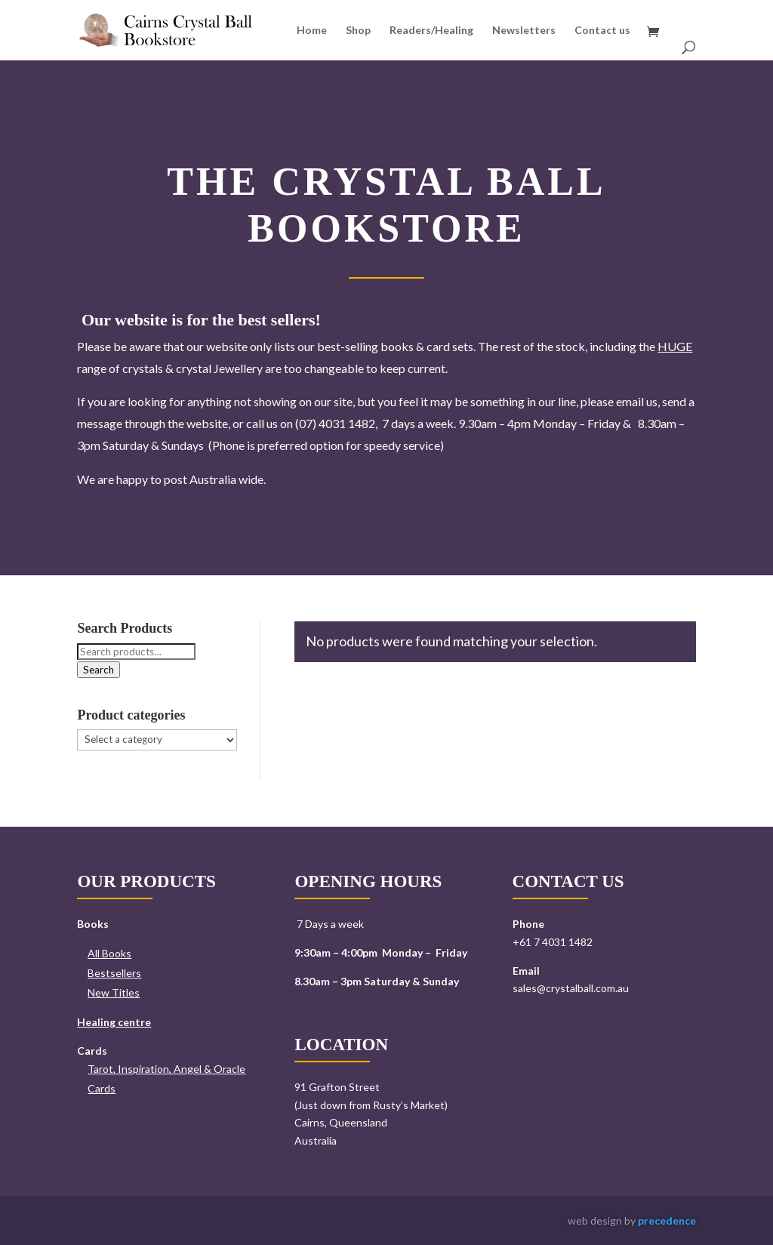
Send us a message (566, 1042)
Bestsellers (114, 972)
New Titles (114, 992)
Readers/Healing (431, 30)
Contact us (602, 30)
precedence (667, 1220)
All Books (109, 953)
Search (98, 670)
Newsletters (524, 30)
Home (312, 30)
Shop (358, 30)
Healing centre (114, 1021)
